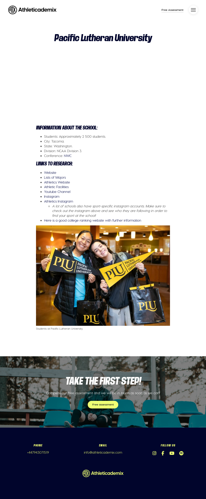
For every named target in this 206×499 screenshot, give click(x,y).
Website (50, 172)
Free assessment (103, 404)
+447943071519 (38, 452)
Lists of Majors (55, 177)
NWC (68, 156)
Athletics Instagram (58, 201)
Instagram (51, 196)
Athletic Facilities (56, 187)
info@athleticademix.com (103, 452)
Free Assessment (172, 9)
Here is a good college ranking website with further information (92, 220)
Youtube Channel (57, 191)
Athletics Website (57, 182)
